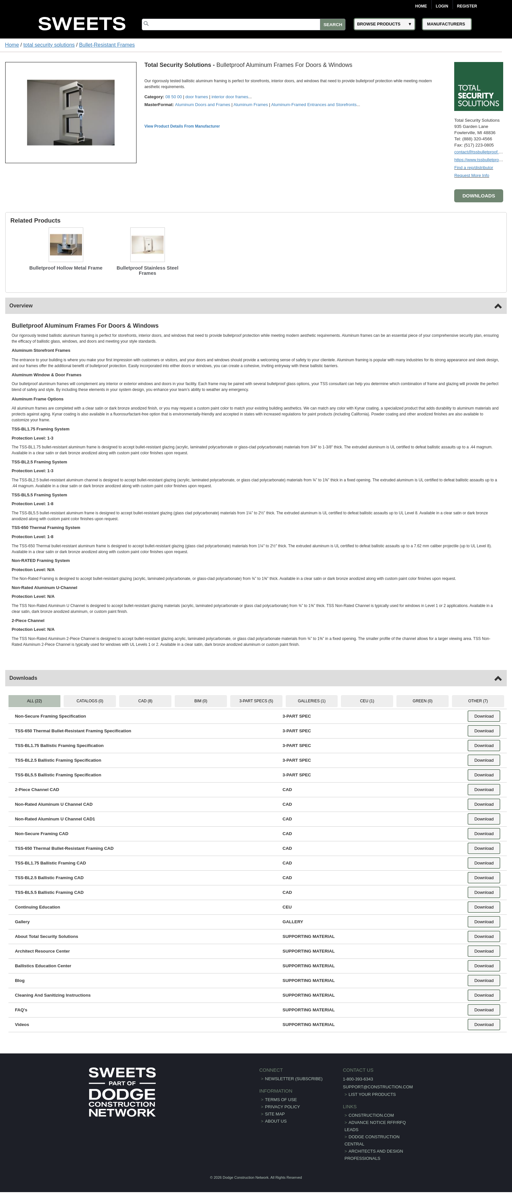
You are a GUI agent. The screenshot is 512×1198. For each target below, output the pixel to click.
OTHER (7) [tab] (478, 701)
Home (421, 6)
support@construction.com (378, 1086)
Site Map (275, 1114)
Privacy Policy (282, 1106)
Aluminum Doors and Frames (202, 104)
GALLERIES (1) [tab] (312, 701)
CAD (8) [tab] (145, 701)
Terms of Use (281, 1099)
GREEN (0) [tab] (423, 701)
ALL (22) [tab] (34, 701)
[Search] (243, 24)
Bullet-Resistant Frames (107, 45)
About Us (276, 1121)
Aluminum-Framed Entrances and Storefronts (314, 104)
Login (442, 6)
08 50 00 (173, 96)
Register (467, 6)
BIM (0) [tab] (200, 701)
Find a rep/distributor (473, 167)
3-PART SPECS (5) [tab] (256, 701)
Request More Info (471, 175)
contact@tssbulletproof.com (480, 151)
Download (484, 716)
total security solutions (48, 45)
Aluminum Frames (250, 104)
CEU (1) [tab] (367, 701)
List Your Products (372, 1094)
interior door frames (230, 96)
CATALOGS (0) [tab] (90, 701)
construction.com (371, 1115)
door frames (196, 96)
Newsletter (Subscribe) (294, 1078)
